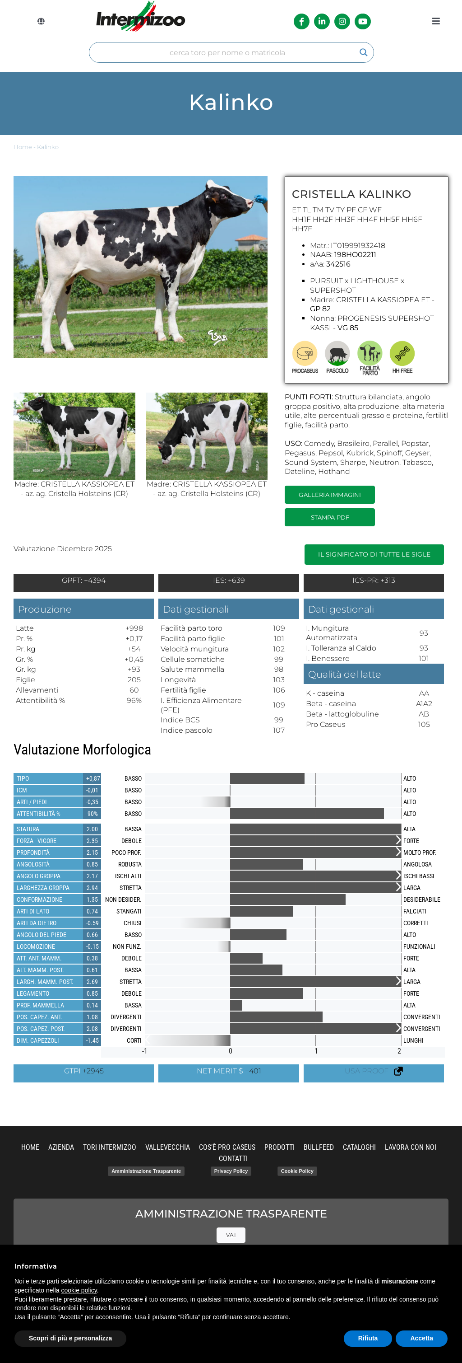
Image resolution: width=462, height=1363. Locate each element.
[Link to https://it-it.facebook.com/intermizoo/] (302, 21)
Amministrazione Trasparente (146, 1171)
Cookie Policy (297, 1171)
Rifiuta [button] (368, 1338)
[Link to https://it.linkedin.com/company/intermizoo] (322, 21)
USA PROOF (374, 1071)
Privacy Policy (231, 1171)
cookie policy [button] (79, 1290)
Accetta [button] (421, 1338)
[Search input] (227, 52)
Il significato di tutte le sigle (374, 554)
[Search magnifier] (363, 52)
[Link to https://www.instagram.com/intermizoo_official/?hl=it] (342, 21)
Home (23, 147)
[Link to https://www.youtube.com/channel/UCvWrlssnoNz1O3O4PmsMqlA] (362, 21)
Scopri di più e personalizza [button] (70, 1338)
